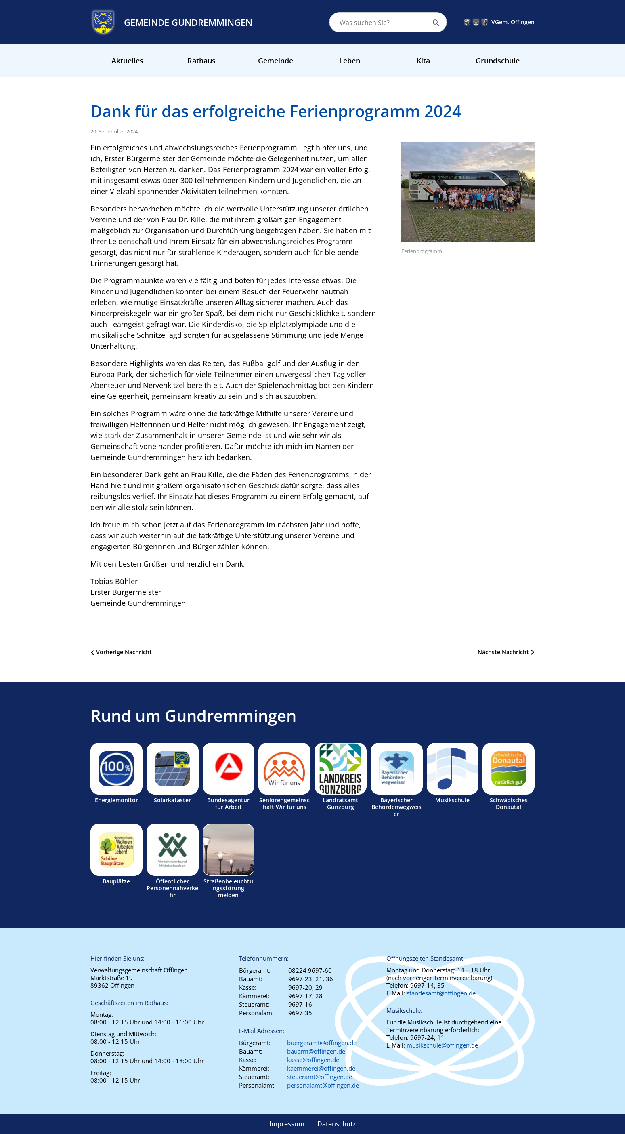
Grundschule (498, 60)
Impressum (286, 1123)
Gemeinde (275, 60)
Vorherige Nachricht (124, 652)
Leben (349, 60)
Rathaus (201, 60)
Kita (423, 60)
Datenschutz (336, 1123)
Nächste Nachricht (503, 652)
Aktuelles (127, 60)
